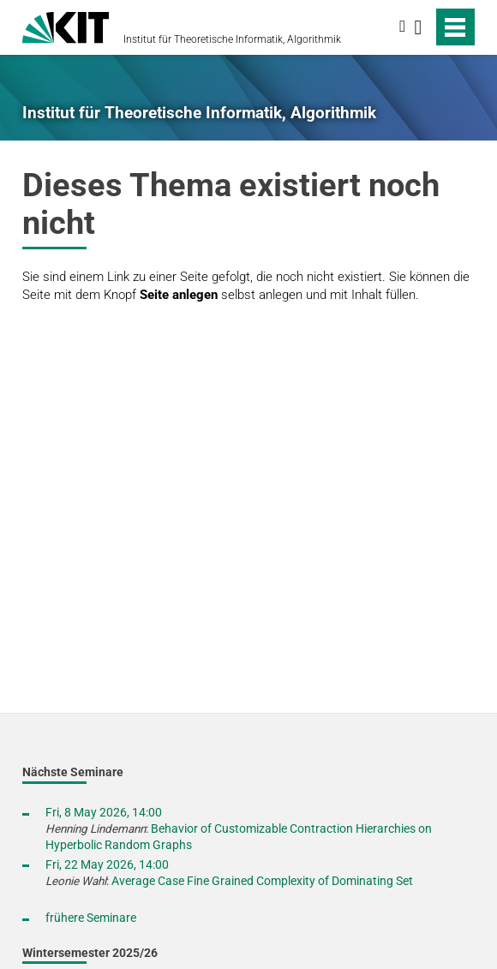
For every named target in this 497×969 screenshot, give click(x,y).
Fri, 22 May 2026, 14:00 (107, 864)
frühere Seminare (90, 917)
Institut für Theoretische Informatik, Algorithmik (232, 39)
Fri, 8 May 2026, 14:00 (103, 812)
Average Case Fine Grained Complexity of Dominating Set (262, 881)
